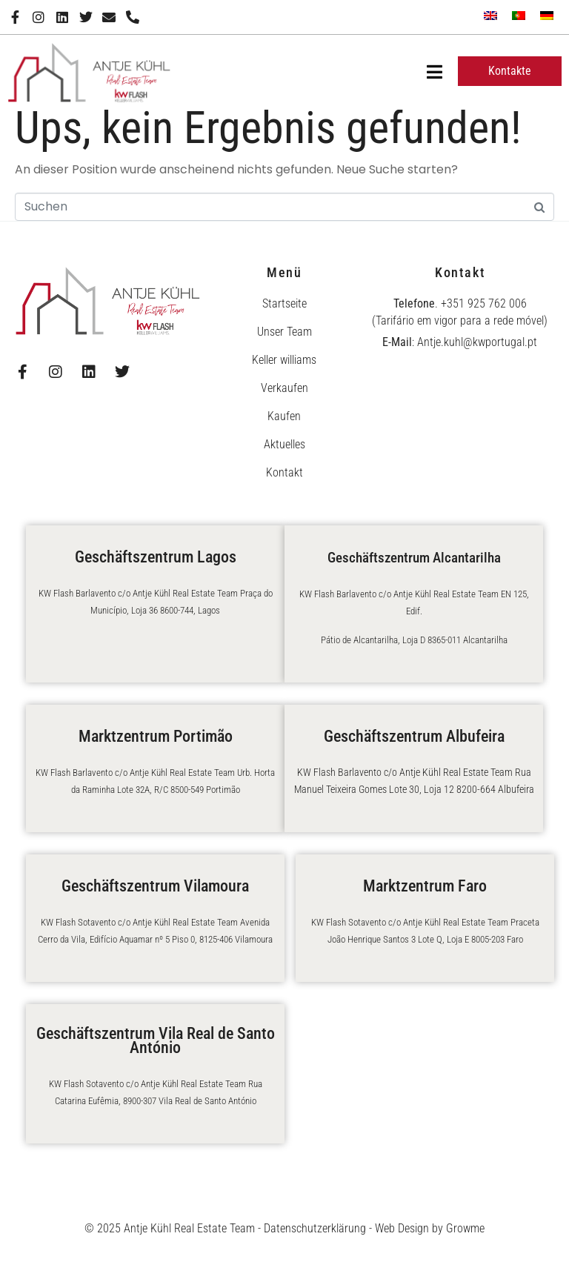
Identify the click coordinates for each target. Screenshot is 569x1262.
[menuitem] (490, 15)
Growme (465, 1228)
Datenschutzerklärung (315, 1228)
